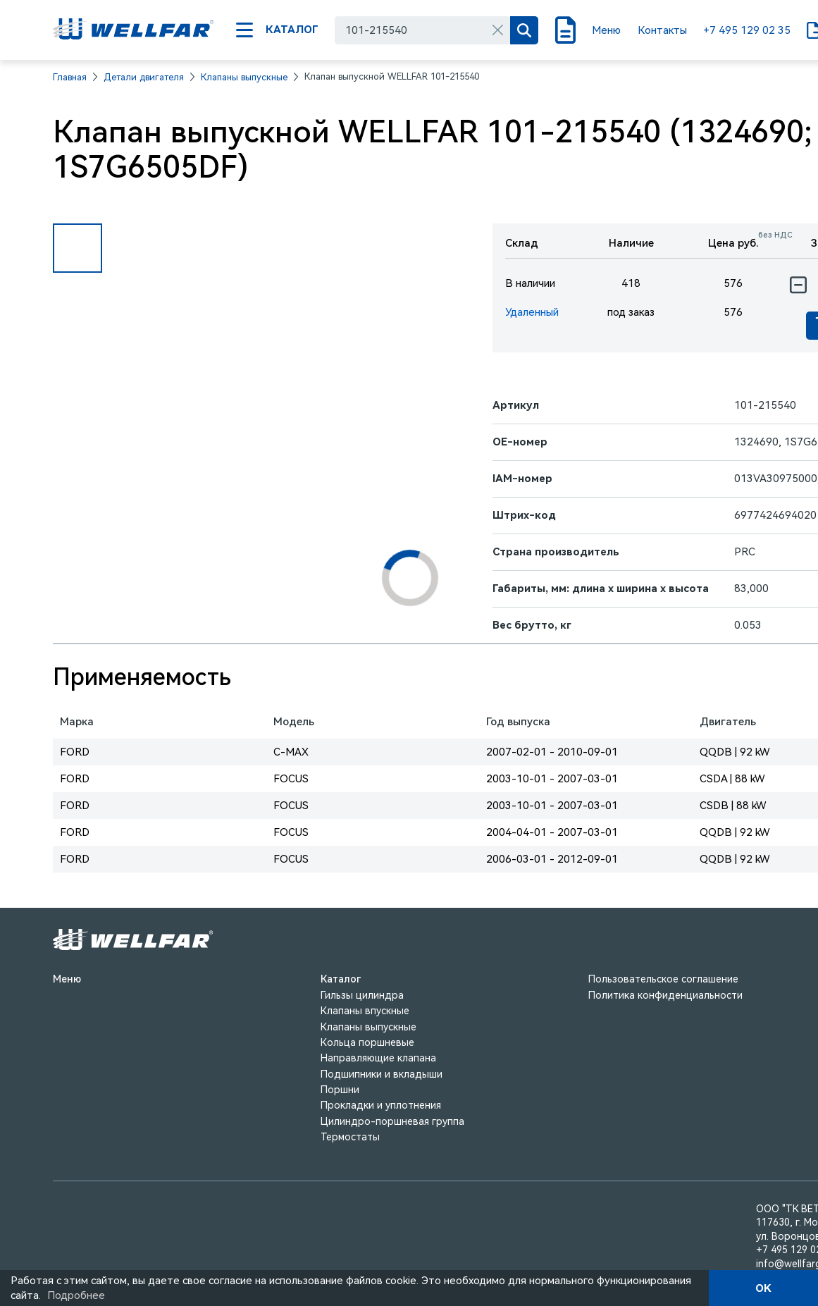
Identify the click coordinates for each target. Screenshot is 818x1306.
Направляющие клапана (378, 1058)
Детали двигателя (144, 77)
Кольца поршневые (367, 1042)
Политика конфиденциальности (665, 995)
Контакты (662, 30)
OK (763, 1288)
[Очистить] (497, 30)
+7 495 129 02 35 (747, 30)
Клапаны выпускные (244, 77)
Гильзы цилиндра (362, 995)
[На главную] (133, 30)
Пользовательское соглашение (663, 979)
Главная (70, 77)
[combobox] (422, 30)
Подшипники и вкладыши (381, 1074)
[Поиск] (524, 30)
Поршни (340, 1089)
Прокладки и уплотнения (381, 1105)
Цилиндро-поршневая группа (392, 1121)
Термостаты (350, 1136)
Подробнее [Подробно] (76, 1295)
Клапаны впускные (365, 1010)
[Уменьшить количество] (798, 285)
